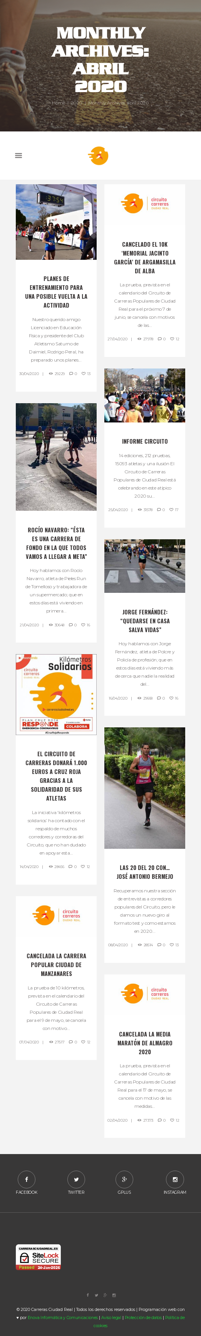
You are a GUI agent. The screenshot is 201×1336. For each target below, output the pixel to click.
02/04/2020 (117, 1120)
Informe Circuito (145, 441)
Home (58, 103)
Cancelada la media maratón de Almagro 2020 (145, 1043)
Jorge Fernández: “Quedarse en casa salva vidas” (145, 621)
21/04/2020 (29, 625)
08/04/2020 (117, 945)
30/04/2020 (29, 374)
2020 (77, 103)
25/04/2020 (117, 510)
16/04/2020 (118, 698)
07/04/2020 (29, 1042)
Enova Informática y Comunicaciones (63, 1317)
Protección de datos (143, 1317)
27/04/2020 (117, 339)
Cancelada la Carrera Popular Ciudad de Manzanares (56, 965)
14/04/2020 (29, 867)
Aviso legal (111, 1317)
